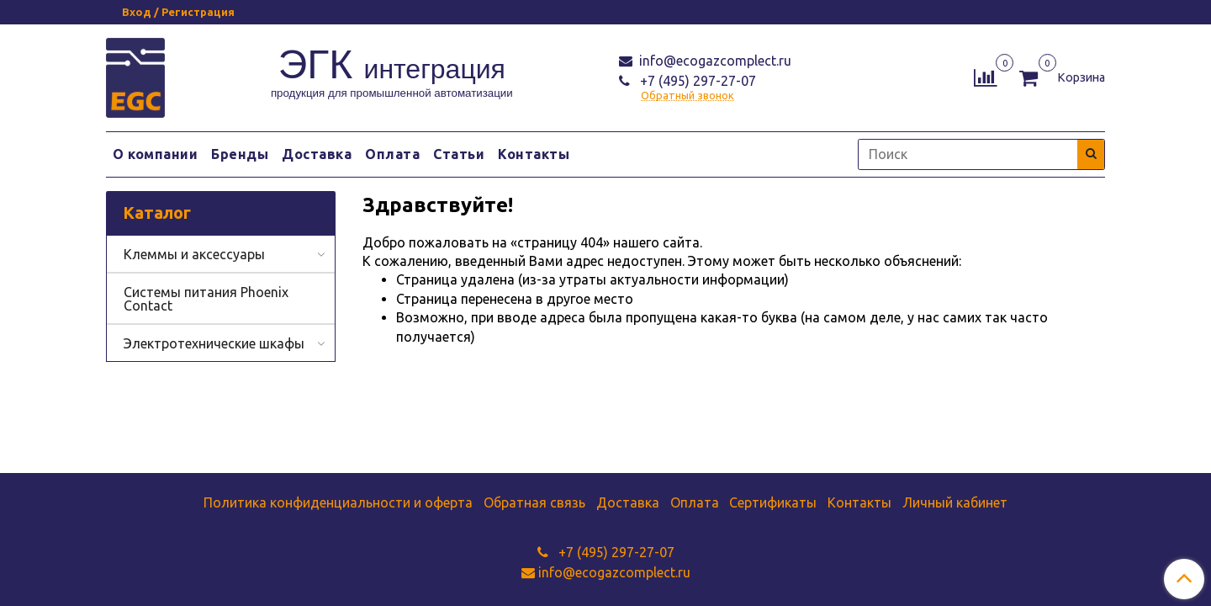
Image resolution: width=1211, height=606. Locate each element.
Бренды (239, 154)
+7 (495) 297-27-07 (696, 80)
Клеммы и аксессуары (194, 254)
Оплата (392, 154)
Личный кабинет (954, 502)
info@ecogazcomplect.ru (713, 60)
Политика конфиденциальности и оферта (338, 502)
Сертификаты (773, 502)
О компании (155, 154)
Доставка (317, 154)
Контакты (533, 154)
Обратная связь (534, 502)
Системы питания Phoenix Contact (206, 298)
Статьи (458, 154)
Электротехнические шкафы (214, 343)
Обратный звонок (687, 95)
